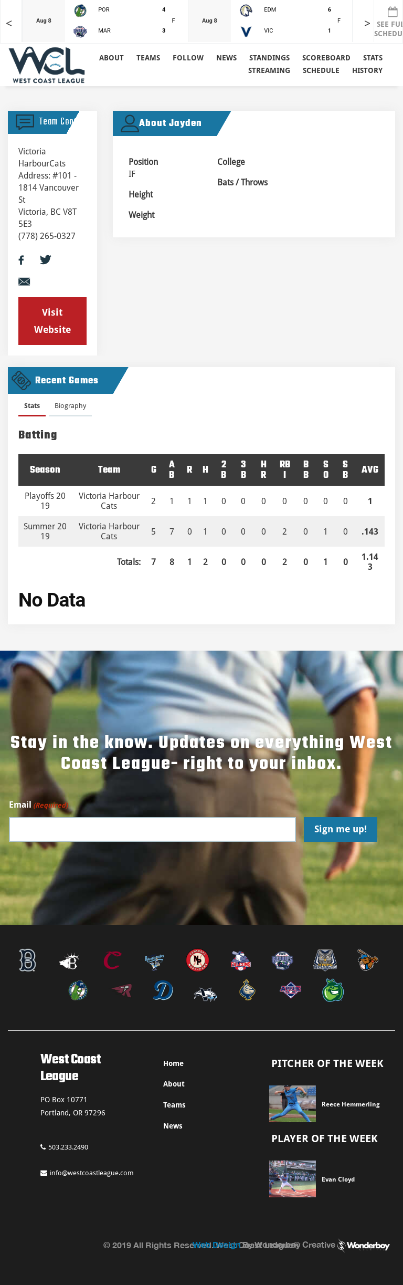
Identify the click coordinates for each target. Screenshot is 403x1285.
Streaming (269, 70)
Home (173, 1063)
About (111, 58)
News (226, 58)
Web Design (216, 1244)
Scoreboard (326, 58)
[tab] (32, 408)
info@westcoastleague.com (87, 1173)
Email (38, 805)
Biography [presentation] (70, 406)
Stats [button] (373, 58)
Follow (188, 58)
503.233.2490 (64, 1147)
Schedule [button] (321, 70)
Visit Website (52, 321)
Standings (269, 58)
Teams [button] (148, 58)
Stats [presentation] (32, 406)
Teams (174, 1105)
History (367, 70)
